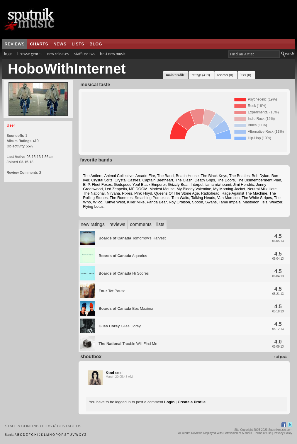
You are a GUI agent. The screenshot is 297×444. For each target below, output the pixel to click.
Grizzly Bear (178, 184)
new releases (58, 53)
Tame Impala (229, 202)
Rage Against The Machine (244, 193)
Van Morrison (228, 197)
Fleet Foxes (102, 184)
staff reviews (84, 53)
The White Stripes (257, 197)
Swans (211, 202)
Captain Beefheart (157, 180)
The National (94, 193)
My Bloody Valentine (194, 189)
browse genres (29, 53)
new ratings (93, 224)
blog (95, 44)
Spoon (197, 202)
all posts (281, 356)
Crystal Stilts (101, 180)
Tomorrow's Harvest (132, 238)
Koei (110, 372)
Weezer (275, 202)
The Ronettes (121, 197)
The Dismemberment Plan (259, 180)
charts (39, 44)
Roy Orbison (179, 202)
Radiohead (210, 193)
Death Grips (205, 180)
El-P (86, 184)
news (59, 44)
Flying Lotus (93, 206)
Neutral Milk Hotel (262, 189)
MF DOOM (138, 189)
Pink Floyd (143, 193)
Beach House (187, 175)
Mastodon (251, 202)
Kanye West (114, 202)
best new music (112, 53)
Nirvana (113, 193)
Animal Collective (118, 175)
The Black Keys (214, 175)
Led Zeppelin (116, 189)
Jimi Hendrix (243, 184)
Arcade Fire (145, 175)
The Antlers (92, 175)
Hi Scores (124, 273)
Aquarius (123, 256)
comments (141, 224)
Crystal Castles (127, 180)
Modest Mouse (162, 189)
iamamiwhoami (218, 184)
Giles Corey (120, 326)
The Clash (183, 180)
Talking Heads (203, 197)
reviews (15, 44)
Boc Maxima (126, 308)
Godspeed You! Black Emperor (140, 184)
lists (78, 44)
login (8, 53)
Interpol (197, 184)
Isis (264, 202)
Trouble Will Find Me (128, 343)
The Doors (226, 180)
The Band (165, 175)
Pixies (127, 193)
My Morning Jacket (229, 189)
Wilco (97, 202)
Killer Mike (136, 202)
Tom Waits (180, 197)
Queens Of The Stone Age (176, 193)
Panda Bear (157, 202)
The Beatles (239, 175)
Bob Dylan (260, 175)
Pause (112, 291)
